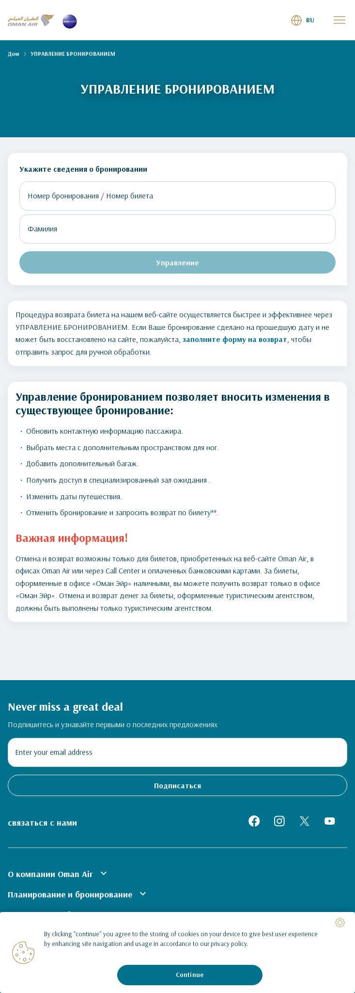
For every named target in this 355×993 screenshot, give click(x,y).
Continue (189, 974)
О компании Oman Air (58, 873)
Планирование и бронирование (78, 893)
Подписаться (177, 785)
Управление (177, 262)
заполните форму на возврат (235, 339)
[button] (302, 20)
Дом (13, 53)
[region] (177, 952)
